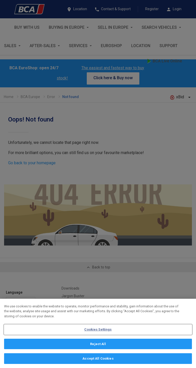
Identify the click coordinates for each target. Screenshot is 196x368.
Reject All (98, 346)
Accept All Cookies (97, 360)
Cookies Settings (98, 331)
